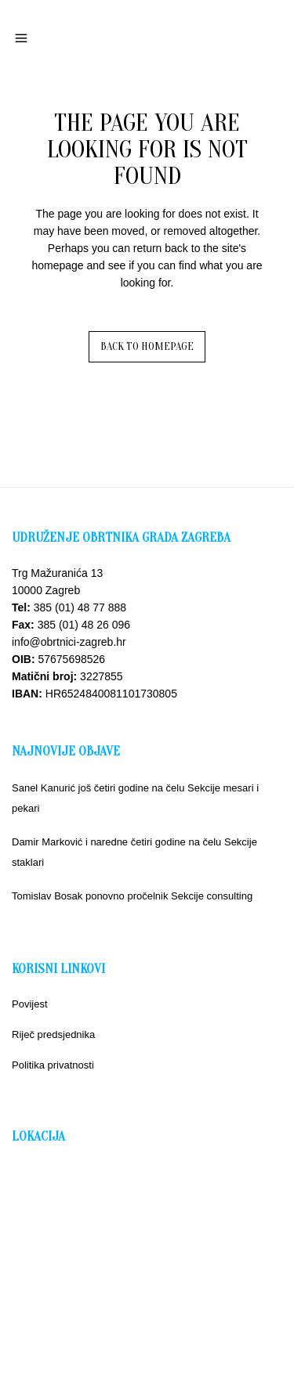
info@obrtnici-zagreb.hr (69, 642)
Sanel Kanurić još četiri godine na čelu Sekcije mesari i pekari (135, 798)
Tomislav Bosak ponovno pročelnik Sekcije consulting (132, 896)
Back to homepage (147, 346)
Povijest (30, 1004)
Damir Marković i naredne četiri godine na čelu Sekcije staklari (134, 852)
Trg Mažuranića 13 (57, 573)
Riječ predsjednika (53, 1034)
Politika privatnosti (53, 1065)
